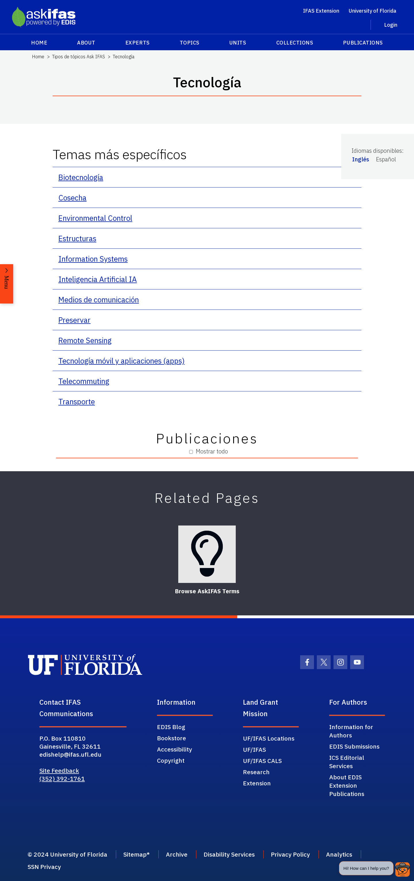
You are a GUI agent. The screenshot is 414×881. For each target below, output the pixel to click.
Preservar (74, 320)
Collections (294, 42)
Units (237, 42)
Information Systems (93, 259)
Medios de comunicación (98, 299)
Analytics (339, 854)
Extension (257, 783)
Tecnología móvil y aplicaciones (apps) (121, 361)
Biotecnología (80, 177)
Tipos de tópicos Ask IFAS (78, 56)
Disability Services (229, 854)
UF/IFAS (254, 749)
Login (390, 25)
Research (256, 772)
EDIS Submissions (354, 746)
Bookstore (171, 738)
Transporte (76, 401)
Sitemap (135, 854)
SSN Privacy (44, 867)
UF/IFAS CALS (262, 761)
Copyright (171, 760)
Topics (190, 42)
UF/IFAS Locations (268, 738)
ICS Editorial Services (346, 762)
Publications (363, 42)
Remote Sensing (85, 340)
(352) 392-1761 (62, 778)
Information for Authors (351, 731)
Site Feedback (59, 770)
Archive (176, 854)
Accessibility (174, 749)
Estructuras (77, 238)
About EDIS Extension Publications (346, 785)
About (86, 42)
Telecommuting (83, 381)
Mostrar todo (208, 451)
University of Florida (372, 10)
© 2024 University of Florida (67, 854)
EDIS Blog (171, 727)
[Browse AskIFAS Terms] (207, 554)
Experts (137, 42)
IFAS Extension (321, 10)
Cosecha (72, 197)
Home (39, 42)
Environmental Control (95, 218)
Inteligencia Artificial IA (97, 279)
